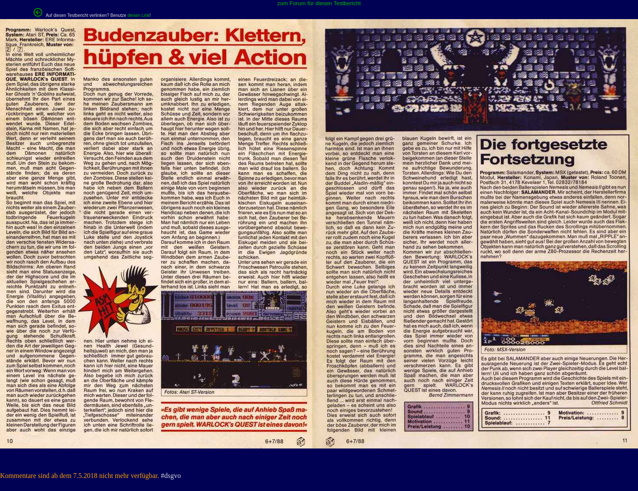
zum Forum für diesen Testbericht (319, 3)
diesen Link (138, 15)
